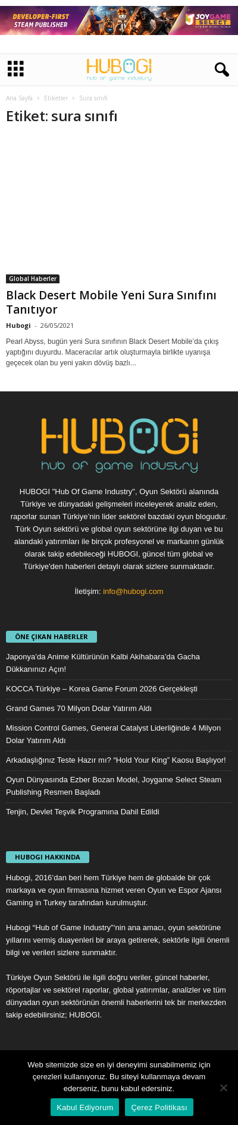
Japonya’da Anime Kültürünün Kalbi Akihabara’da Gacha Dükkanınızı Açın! (103, 663)
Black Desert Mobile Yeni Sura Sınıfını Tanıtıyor (111, 302)
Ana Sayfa (19, 98)
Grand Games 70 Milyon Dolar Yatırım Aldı (79, 708)
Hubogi (18, 325)
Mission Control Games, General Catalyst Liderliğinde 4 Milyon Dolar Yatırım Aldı (113, 734)
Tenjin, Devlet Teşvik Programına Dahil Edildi (82, 811)
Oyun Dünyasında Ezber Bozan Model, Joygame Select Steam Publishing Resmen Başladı (113, 786)
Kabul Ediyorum (85, 1107)
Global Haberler (33, 278)
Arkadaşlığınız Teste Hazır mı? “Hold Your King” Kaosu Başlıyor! (116, 760)
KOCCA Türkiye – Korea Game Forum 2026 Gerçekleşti (102, 688)
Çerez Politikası (159, 1107)
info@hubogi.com (133, 591)
